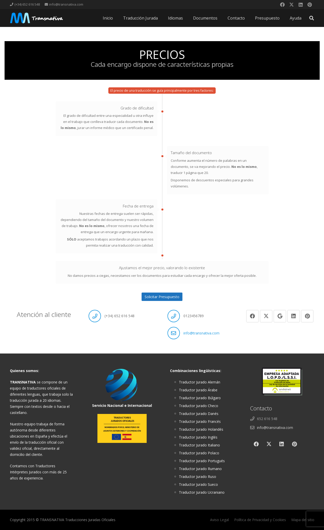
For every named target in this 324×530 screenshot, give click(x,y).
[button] (311, 18)
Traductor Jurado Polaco (199, 453)
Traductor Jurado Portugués (202, 460)
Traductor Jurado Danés (198, 413)
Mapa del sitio (302, 519)
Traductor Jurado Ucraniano (202, 492)
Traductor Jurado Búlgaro (200, 397)
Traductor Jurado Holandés (201, 429)
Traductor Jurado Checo (198, 405)
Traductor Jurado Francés (200, 421)
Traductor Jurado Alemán (199, 382)
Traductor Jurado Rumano (200, 468)
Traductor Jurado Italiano (199, 445)
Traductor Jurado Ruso (197, 476)
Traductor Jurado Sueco (198, 484)
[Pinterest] (309, 4)
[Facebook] (282, 4)
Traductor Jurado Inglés (198, 437)
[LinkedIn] (300, 4)
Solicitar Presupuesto (162, 296)
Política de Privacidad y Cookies (260, 519)
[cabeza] (36, 18)
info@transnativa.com (201, 333)
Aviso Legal (219, 519)
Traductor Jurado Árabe (198, 390)
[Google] (280, 316)
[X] (291, 4)
